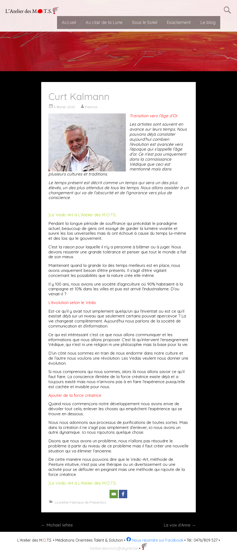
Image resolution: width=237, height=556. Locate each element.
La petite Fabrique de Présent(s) (80, 502)
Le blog (207, 22)
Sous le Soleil (144, 22)
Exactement (179, 22)
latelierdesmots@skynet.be (114, 548)
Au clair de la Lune (104, 22)
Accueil (69, 22)
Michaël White (57, 524)
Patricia (91, 107)
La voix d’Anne (180, 524)
